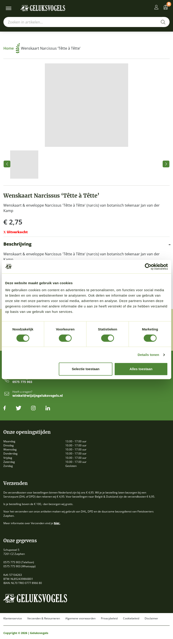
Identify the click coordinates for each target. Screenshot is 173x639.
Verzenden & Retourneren (43, 618)
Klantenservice (12, 618)
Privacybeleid (109, 618)
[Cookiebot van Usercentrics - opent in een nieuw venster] (148, 266)
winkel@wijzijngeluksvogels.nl (37, 396)
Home (11, 48)
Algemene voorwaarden (80, 618)
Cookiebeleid (131, 618)
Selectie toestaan (86, 369)
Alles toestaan (141, 369)
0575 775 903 (22, 382)
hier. (57, 523)
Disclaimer (151, 618)
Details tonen (148, 355)
